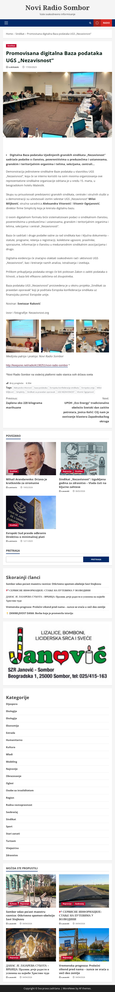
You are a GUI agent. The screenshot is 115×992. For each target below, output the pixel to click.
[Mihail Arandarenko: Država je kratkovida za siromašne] (31, 458)
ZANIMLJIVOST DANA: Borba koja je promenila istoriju (39, 613)
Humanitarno (14, 740)
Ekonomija (12, 725)
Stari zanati (13, 833)
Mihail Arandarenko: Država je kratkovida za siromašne (26, 481)
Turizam (11, 841)
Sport (9, 826)
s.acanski (65, 491)
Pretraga (13, 550)
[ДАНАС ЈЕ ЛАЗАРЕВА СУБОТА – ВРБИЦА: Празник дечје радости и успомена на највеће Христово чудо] (31, 944)
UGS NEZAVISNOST (66, 392)
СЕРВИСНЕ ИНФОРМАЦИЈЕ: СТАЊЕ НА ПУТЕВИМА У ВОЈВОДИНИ (48, 590)
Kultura (10, 747)
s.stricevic (14, 67)
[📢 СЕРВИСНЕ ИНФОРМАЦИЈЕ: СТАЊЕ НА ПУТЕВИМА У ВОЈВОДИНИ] (84, 891)
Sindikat (11, 45)
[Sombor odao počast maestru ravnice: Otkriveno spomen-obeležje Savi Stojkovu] (31, 891)
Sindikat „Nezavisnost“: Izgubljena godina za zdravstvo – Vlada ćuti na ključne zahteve (82, 483)
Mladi (9, 754)
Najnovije (67, 471)
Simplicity (20, 392)
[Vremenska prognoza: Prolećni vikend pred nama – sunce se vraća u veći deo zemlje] (84, 944)
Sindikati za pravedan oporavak (41, 392)
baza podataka (40, 387)
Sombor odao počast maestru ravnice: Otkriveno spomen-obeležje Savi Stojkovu (53, 584)
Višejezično (12, 848)
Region (10, 797)
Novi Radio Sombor (57, 7)
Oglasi (9, 783)
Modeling (11, 761)
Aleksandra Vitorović (23, 387)
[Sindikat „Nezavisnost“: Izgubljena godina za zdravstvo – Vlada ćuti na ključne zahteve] (84, 458)
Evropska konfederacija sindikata (64, 387)
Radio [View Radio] (101, 23)
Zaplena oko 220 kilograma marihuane (32, 402)
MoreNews (69, 988)
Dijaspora (12, 704)
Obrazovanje (13, 776)
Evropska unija (87, 387)
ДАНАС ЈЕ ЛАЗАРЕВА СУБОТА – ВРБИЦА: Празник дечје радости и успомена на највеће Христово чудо (27, 969)
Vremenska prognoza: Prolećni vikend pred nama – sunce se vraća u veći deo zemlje (55, 607)
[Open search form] (90, 23)
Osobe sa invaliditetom (20, 790)
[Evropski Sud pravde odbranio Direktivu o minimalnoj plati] (31, 512)
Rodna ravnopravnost (19, 805)
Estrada (10, 733)
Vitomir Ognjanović (85, 392)
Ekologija (11, 711)
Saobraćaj (12, 812)
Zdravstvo (12, 855)
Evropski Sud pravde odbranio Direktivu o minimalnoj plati (26, 535)
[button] (6, 23)
